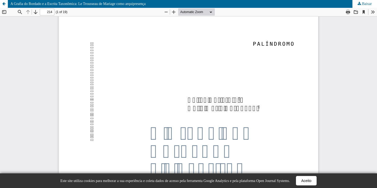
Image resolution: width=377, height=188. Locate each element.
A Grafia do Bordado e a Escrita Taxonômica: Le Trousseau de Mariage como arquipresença (78, 4)
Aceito (306, 181)
